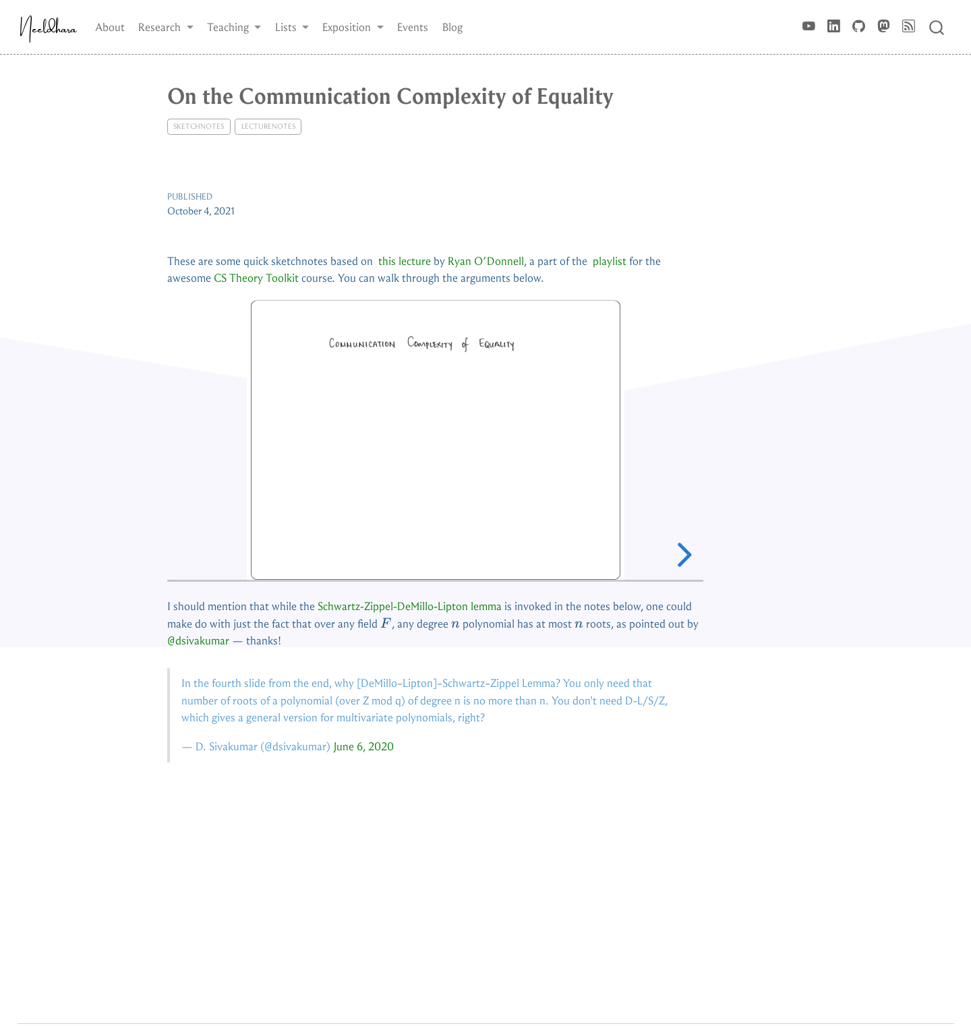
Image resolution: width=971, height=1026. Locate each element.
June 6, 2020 (363, 747)
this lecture (404, 261)
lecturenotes (268, 126)
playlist (609, 261)
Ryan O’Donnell (486, 261)
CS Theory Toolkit (256, 278)
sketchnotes (198, 126)
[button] (165, 27)
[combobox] (937, 26)
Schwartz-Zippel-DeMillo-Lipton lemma (410, 606)
